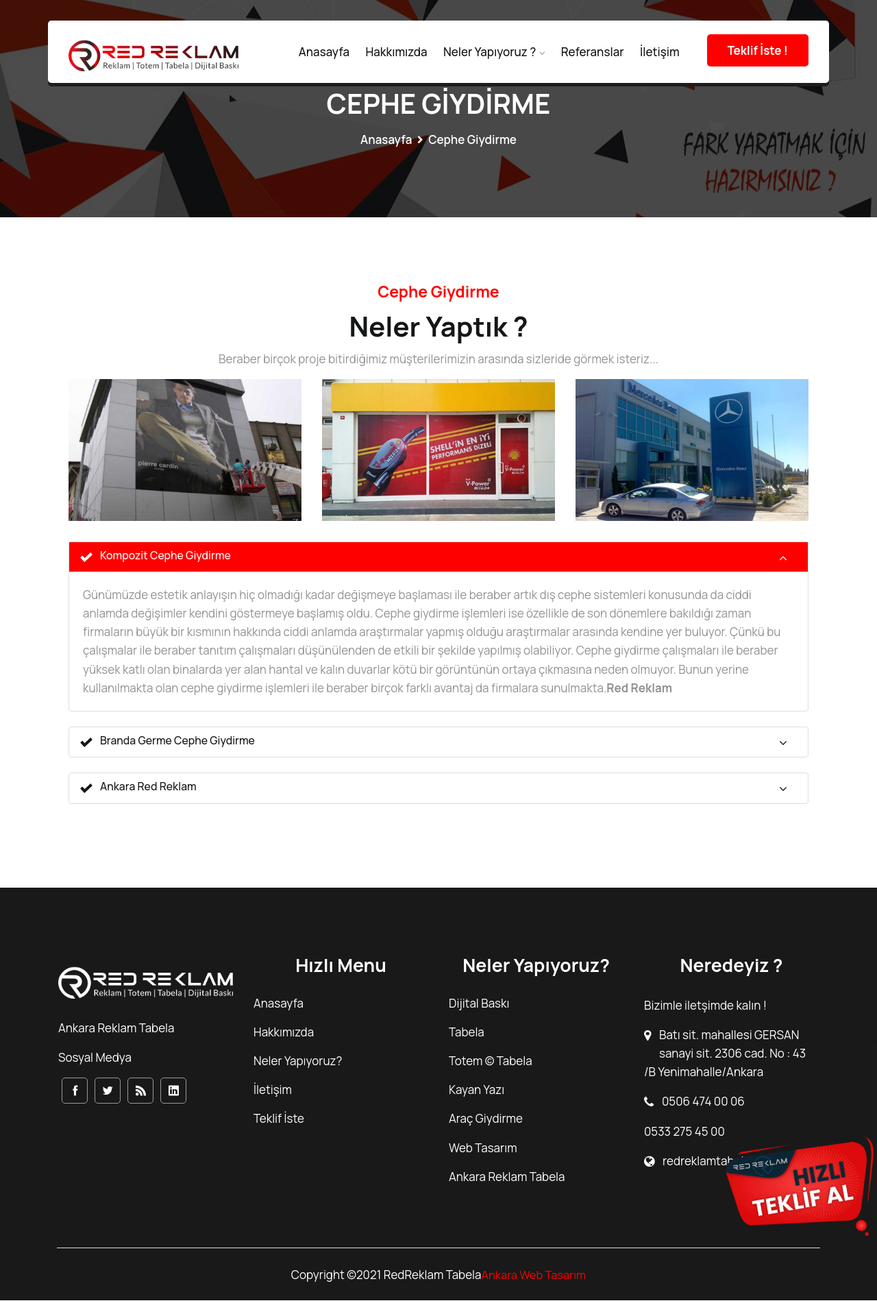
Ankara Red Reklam (138, 788)
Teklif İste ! (758, 50)
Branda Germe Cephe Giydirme (167, 742)
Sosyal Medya (95, 1059)
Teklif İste (279, 1120)
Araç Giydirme (486, 1120)
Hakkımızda (396, 52)
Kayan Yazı (476, 1091)
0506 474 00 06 (703, 1102)
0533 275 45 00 (684, 1132)
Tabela (466, 1033)
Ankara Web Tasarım (533, 1275)
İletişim (660, 52)
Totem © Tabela (490, 1061)
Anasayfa (324, 52)
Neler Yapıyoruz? (298, 1061)
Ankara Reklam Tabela (507, 1177)
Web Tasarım (483, 1148)
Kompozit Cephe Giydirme (155, 556)
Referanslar (592, 52)
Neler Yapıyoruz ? (489, 52)
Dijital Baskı (479, 1004)
